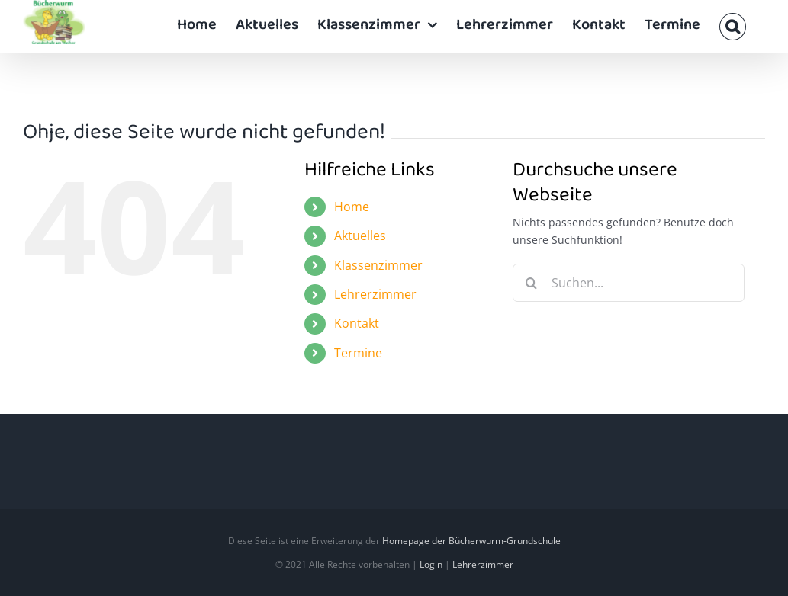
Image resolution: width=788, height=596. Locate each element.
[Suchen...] (629, 283)
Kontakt (356, 323)
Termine (358, 352)
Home (351, 206)
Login (431, 564)
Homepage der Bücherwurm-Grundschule (471, 540)
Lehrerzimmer (375, 294)
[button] (732, 26)
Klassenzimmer (378, 265)
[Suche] (532, 283)
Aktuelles (360, 235)
